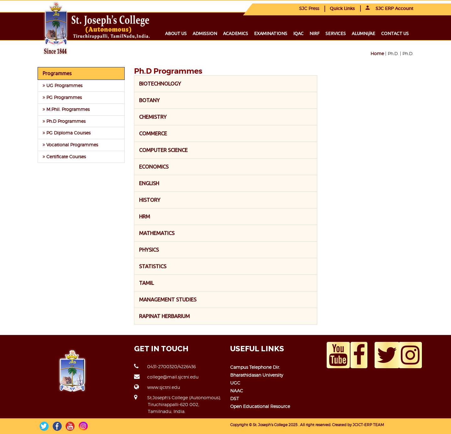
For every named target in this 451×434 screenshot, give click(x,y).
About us (176, 33)
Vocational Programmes (70, 144)
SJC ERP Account (389, 8)
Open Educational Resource (260, 406)
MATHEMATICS (156, 233)
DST (234, 398)
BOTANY (149, 100)
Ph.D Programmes (64, 121)
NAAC (236, 390)
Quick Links (342, 8)
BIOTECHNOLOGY (160, 83)
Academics (235, 33)
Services (335, 33)
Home (377, 53)
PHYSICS (149, 250)
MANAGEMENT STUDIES (167, 299)
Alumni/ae (363, 33)
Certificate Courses (64, 156)
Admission (205, 33)
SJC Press (309, 8)
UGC (235, 382)
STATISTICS (152, 266)
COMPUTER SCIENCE (163, 150)
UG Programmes (62, 85)
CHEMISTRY (153, 117)
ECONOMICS (153, 167)
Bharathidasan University (256, 375)
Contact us (395, 33)
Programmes (57, 73)
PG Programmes (62, 97)
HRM (144, 216)
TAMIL (146, 283)
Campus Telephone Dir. (255, 367)
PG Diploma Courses (67, 132)
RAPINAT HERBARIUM (164, 316)
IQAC (298, 33)
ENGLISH (149, 183)
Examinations (270, 33)
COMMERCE (153, 133)
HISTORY (149, 200)
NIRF (314, 33)
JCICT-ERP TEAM (368, 424)
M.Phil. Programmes (66, 109)
